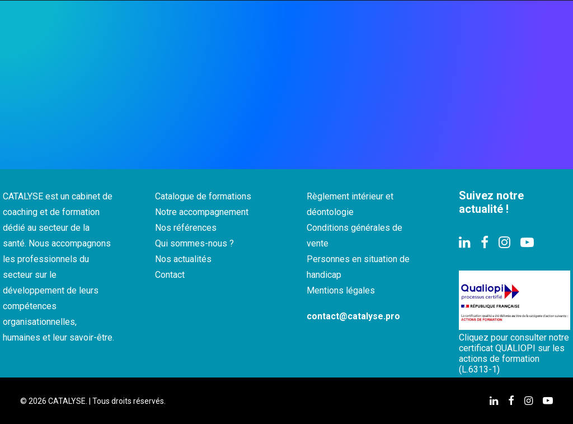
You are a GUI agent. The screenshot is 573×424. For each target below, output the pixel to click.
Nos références (186, 227)
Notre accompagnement (201, 212)
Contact (170, 274)
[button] (465, 245)
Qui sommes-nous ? (194, 243)
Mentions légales (341, 290)
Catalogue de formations (203, 196)
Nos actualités (183, 259)
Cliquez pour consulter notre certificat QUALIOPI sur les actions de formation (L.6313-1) (514, 353)
